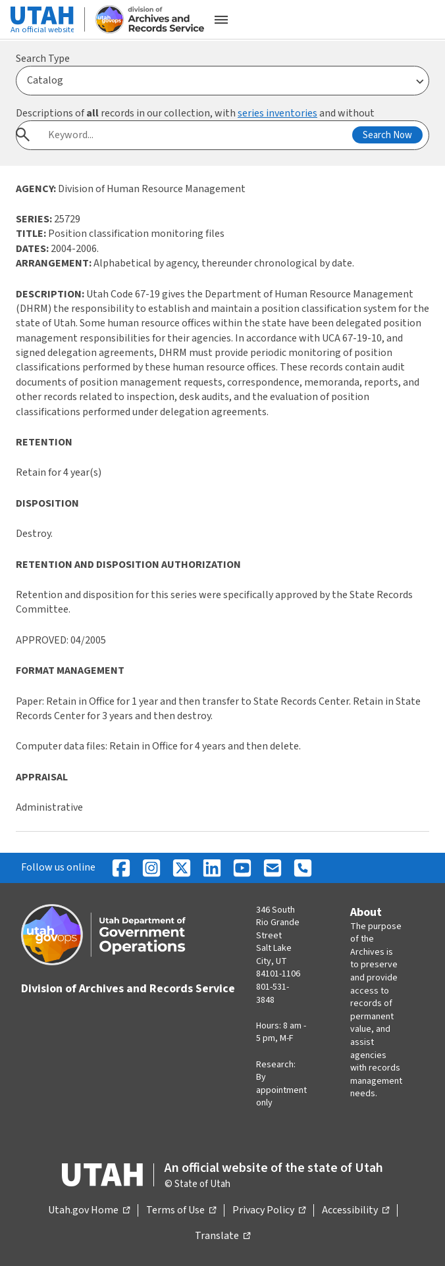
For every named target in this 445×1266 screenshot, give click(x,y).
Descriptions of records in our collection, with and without (195, 113)
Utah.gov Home (89, 1210)
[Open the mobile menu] (221, 20)
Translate (222, 1236)
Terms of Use (181, 1210)
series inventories (277, 113)
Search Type (43, 58)
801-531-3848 (272, 993)
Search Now (387, 135)
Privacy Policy (268, 1210)
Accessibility (355, 1210)
